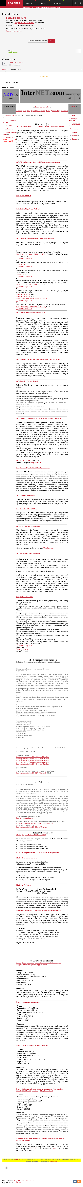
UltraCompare (48, 548)
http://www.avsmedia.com (24, 818)
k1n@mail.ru (53, 1161)
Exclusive (19, 910)
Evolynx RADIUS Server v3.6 (30, 553)
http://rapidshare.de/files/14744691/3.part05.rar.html (32, 764)
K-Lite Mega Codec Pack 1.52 (30, 209)
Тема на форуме (22, 649)
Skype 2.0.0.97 (21, 274)
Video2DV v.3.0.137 (26, 597)
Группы (45, 2)
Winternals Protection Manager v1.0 (32, 312)
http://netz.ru (36, 462)
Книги (43, 111)
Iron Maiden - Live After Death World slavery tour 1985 (42, 910)
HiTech (48, 111)
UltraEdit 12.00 (25, 196)
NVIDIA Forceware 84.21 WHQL (31, 254)
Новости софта (10, 115)
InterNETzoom (10, 13)
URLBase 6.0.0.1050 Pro (28, 509)
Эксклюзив (64, 111)
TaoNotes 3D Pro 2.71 (27, 495)
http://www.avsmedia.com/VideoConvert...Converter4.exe (34, 823)
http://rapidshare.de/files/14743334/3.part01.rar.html (32, 757)
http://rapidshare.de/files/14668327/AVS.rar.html (31, 827)
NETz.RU (34, 1148)
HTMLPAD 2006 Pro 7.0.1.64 (27, 284)
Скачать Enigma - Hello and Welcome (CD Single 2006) (37, 852)
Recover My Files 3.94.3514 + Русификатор (35, 468)
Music (18, 835)
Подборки (59, 2)
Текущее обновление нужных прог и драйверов (37, 238)
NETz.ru (17, 1159)
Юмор (58, 111)
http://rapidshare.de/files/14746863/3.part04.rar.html (32, 762)
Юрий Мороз (12, 52)
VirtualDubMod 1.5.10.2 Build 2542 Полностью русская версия (42, 126)
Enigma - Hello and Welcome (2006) (34, 835)
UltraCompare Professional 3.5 (30, 526)
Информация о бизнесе (24, 23)
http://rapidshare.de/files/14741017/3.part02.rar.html (32, 759)
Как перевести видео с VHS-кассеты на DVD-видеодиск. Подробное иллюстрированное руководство (38, 964)
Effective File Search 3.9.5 (29, 381)
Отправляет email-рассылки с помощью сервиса (41, 7)
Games (9, 125)
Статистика (8, 59)
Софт (24, 111)
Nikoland (18, 1182)
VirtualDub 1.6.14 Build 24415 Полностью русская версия (40, 162)
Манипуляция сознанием (31, 1002)
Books (18, 963)
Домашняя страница (24, 258)
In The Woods (26, 885)
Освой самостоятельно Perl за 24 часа (35, 1045)
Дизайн (53, 111)
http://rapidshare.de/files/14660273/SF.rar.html (31, 773)
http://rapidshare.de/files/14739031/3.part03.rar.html (32, 760)
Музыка (38, 111)
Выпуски (31, 2)
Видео (33, 111)
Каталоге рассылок (13, 31)
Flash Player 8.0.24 (23, 294)
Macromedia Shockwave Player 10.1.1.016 (31, 298)
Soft (18, 126)
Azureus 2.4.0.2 (22, 264)
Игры (28, 111)
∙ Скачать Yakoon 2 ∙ (24, 460)
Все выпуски (44, 76)
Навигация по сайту (42, 107)
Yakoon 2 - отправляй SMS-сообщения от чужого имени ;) (40, 418)
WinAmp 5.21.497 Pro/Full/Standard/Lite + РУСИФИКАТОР (41, 359)
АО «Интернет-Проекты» (24, 1180)
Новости (19, 111)
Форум (72, 106)
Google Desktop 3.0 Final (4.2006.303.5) (31, 307)
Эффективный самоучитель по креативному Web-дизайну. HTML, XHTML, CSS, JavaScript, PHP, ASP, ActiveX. (39, 1090)
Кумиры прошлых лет (29, 858)
